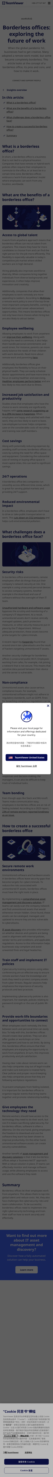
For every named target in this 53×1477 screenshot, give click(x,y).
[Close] (48, 706)
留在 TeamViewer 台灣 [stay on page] (26, 766)
